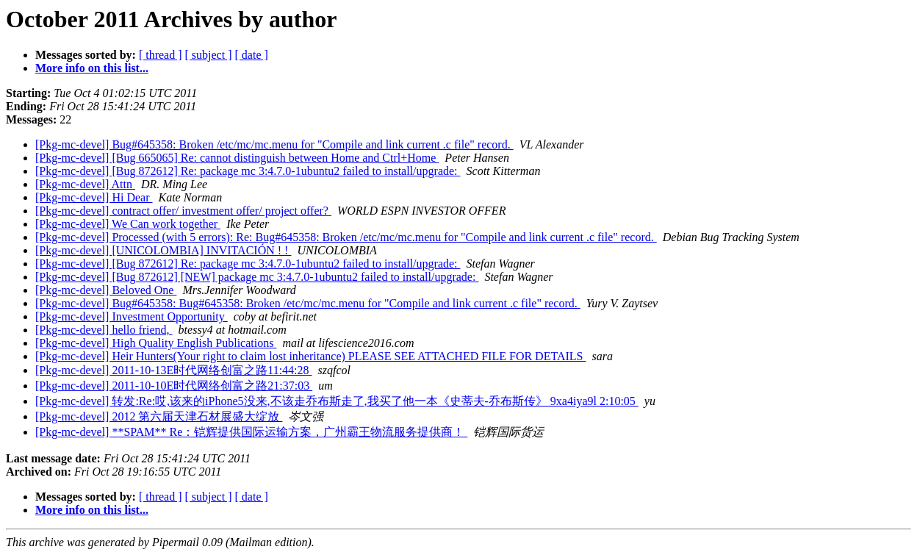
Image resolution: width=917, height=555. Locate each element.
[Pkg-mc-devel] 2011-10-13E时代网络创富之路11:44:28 (173, 370)
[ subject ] (208, 55)
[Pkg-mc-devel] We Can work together (127, 224)
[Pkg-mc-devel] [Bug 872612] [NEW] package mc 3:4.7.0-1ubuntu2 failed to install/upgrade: (256, 277)
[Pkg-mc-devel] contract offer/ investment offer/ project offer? (183, 210)
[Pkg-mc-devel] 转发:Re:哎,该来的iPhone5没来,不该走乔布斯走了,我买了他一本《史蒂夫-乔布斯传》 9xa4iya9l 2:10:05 (337, 401)
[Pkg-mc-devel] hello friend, (104, 329)
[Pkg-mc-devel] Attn (85, 184)
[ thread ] (160, 55)
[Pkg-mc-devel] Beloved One (105, 290)
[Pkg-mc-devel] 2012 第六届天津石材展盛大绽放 (158, 416)
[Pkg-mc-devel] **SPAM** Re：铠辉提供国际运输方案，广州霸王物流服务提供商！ (251, 432)
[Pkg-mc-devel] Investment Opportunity (131, 316)
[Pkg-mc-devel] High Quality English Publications (155, 343)
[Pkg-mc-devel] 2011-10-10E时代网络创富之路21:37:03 (173, 385)
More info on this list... (91, 68)
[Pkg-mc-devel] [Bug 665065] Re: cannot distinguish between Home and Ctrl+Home (237, 157)
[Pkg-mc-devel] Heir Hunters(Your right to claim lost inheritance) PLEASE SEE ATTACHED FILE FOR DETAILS (310, 356)
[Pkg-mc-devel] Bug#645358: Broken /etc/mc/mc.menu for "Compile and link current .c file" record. (274, 144)
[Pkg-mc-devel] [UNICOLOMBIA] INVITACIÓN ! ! (163, 250)
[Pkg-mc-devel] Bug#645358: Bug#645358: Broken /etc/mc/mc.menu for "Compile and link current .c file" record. (307, 303)
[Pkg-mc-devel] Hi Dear (94, 197)
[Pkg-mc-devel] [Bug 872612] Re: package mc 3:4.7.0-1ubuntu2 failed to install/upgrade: (248, 171)
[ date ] (251, 55)
